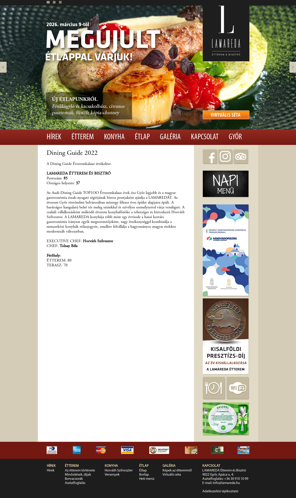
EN (54, 2)
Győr (235, 137)
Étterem (82, 137)
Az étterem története (80, 470)
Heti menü (146, 479)
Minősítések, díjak (78, 474)
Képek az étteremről (177, 470)
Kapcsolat (205, 137)
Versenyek (112, 474)
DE (60, 2)
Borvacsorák (74, 479)
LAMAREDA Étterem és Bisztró (224, 470)
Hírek (54, 137)
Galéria (170, 137)
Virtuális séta (172, 474)
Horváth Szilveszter (119, 470)
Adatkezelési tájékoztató (220, 491)
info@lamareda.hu (226, 483)
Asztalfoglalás (75, 483)
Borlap (144, 474)
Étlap (142, 137)
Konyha (114, 137)
